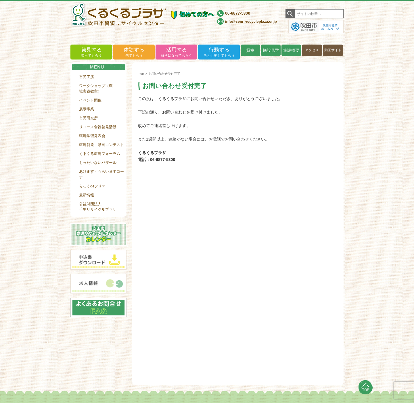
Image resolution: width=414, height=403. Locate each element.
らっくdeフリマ (92, 186)
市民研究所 (88, 118)
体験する (133, 52)
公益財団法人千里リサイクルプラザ (97, 207)
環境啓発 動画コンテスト (101, 145)
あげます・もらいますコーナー (101, 174)
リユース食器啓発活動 (97, 127)
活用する (176, 52)
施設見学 (271, 50)
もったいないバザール (97, 162)
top (141, 73)
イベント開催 (90, 100)
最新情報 (86, 195)
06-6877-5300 (237, 13)
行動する (219, 52)
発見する (91, 52)
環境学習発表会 (92, 136)
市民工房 (86, 77)
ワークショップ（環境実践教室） (96, 89)
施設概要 (291, 50)
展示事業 (86, 109)
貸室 (250, 50)
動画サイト (333, 50)
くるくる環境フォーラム (99, 153)
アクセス (312, 50)
